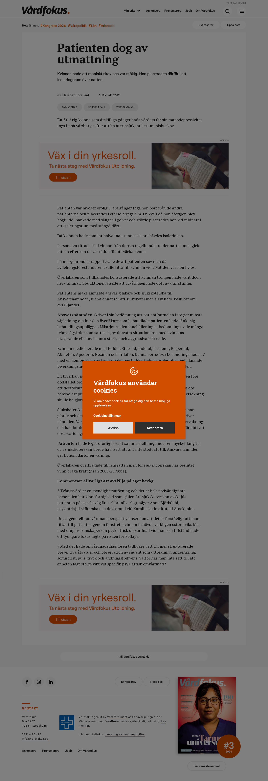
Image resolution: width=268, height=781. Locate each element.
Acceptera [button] (155, 428)
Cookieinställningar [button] (107, 415)
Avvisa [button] (113, 428)
